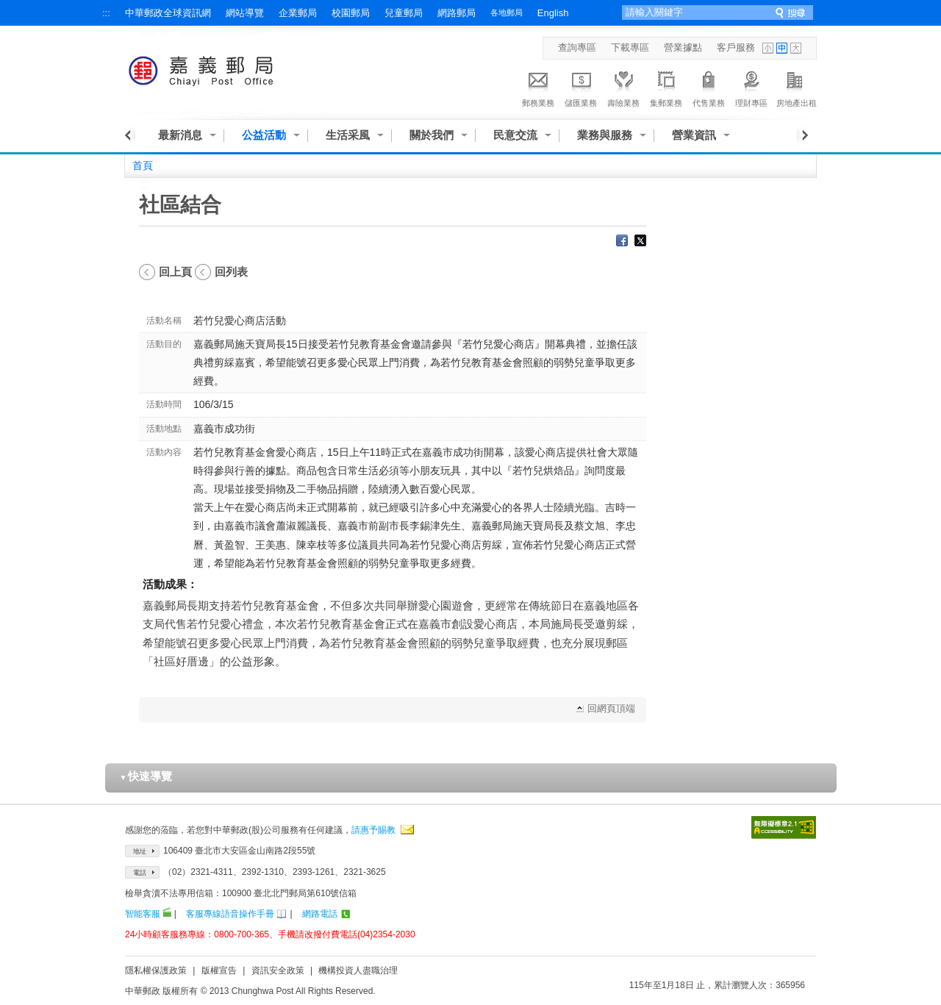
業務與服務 (604, 135)
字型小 (767, 48)
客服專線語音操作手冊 (230, 914)
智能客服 (142, 914)
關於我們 (431, 135)
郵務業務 (538, 86)
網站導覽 (245, 12)
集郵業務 (666, 86)
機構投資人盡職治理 (358, 970)
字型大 (795, 48)
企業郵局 (298, 12)
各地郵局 (506, 12)
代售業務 (708, 86)
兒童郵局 (403, 12)
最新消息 (180, 135)
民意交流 (515, 135)
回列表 (231, 271)
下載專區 (630, 47)
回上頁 (175, 271)
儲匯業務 (580, 86)
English (553, 12)
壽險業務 (623, 86)
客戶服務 (736, 47)
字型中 (781, 48)
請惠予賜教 (373, 830)
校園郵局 (351, 12)
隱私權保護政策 (156, 970)
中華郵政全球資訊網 (168, 12)
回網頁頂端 (611, 708)
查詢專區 (577, 47)
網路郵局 (456, 12)
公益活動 (264, 135)
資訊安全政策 (277, 970)
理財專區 (751, 86)
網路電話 (319, 914)
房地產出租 (796, 86)
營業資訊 (694, 135)
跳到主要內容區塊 (7, 7)
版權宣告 (219, 970)
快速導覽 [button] (146, 776)
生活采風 (348, 135)
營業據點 (683, 47)
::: (106, 12)
